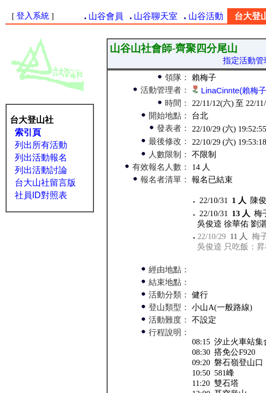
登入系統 (32, 15)
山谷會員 (105, 16)
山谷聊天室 (156, 16)
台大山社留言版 (45, 182)
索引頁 (28, 132)
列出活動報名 (41, 157)
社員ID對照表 (41, 195)
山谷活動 (205, 16)
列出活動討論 (41, 170)
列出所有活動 (41, 145)
